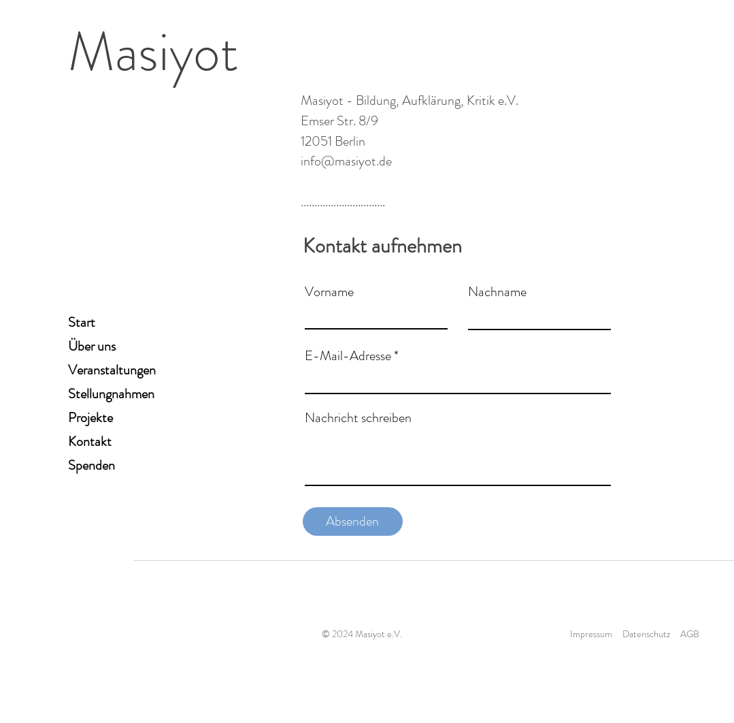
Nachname (497, 292)
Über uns (92, 346)
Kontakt (90, 441)
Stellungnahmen (111, 394)
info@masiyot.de (346, 161)
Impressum (591, 634)
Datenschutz (646, 634)
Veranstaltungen (112, 370)
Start (81, 322)
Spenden (91, 465)
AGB (689, 634)
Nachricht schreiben (358, 418)
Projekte (90, 418)
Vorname (329, 292)
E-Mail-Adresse (348, 356)
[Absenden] (353, 521)
